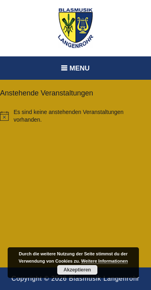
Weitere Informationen (104, 261)
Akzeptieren (77, 270)
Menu (79, 68)
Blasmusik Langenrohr (104, 278)
